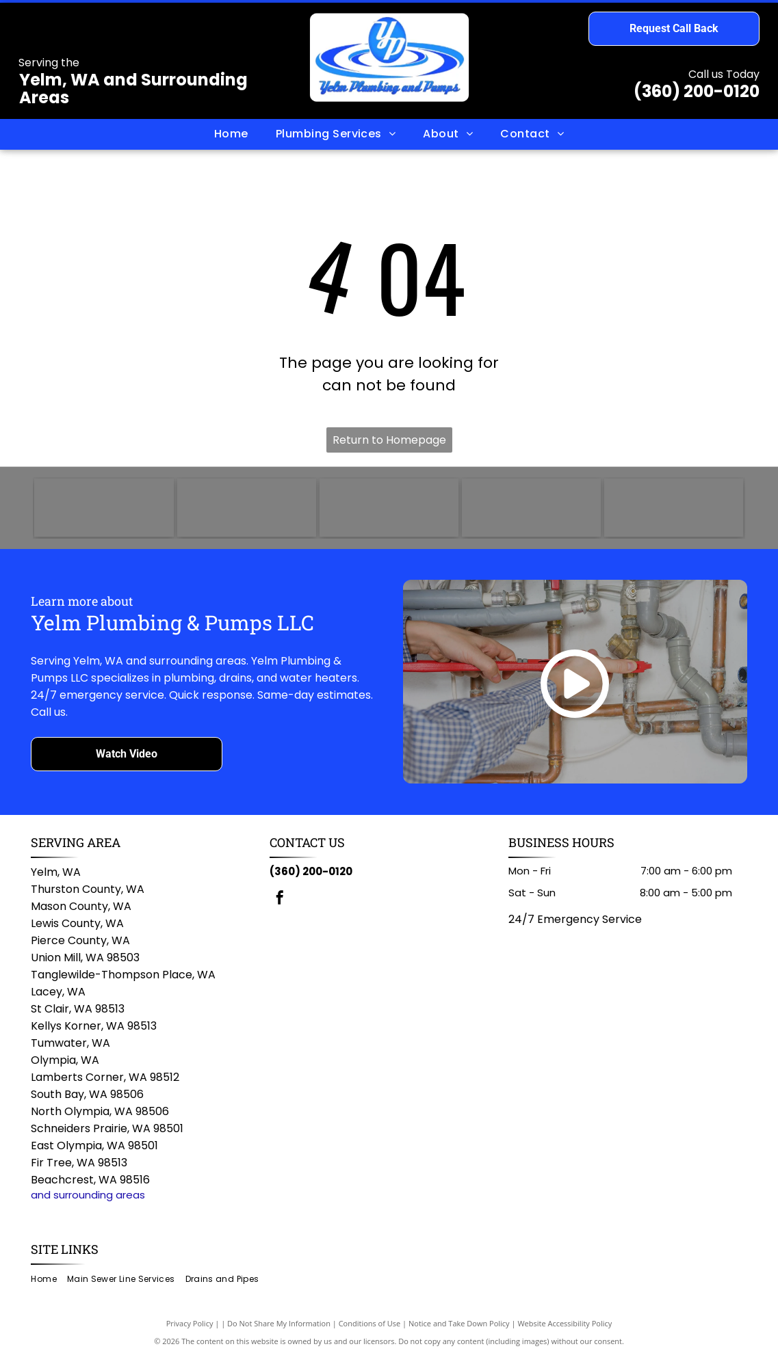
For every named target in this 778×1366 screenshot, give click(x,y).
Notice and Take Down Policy (459, 1331)
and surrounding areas (88, 1203)
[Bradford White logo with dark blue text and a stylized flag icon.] (531, 512)
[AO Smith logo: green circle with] (246, 512)
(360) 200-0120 (697, 91)
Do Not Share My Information (278, 1331)
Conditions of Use (370, 1331)
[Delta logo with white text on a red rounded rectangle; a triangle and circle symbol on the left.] (673, 512)
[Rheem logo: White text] (389, 512)
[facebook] (280, 908)
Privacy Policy (189, 1331)
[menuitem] (231, 134)
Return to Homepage (389, 440)
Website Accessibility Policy (564, 1331)
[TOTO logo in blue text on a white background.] (103, 512)
